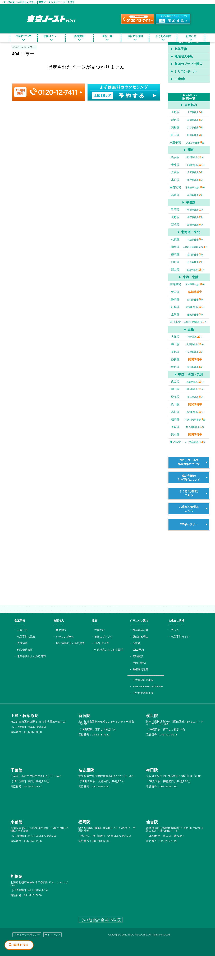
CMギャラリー (189, 524)
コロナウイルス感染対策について (189, 462)
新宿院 (84, 716)
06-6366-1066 (168, 786)
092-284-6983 (100, 841)
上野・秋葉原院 (25, 716)
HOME (15, 47)
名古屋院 (86, 770)
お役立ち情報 (135, 36)
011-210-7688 (33, 895)
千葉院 (16, 770)
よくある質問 (163, 36)
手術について (23, 36)
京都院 (16, 822)
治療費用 (79, 36)
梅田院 (152, 770)
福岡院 (84, 822)
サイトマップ (52, 934)
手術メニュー (51, 36)
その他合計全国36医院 (100, 920)
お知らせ (191, 36)
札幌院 (16, 876)
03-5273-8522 (100, 734)
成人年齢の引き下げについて (189, 477)
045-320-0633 (168, 734)
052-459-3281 (100, 786)
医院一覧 (107, 36)
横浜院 (152, 716)
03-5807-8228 (33, 732)
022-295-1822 (168, 841)
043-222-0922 (33, 786)
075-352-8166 (33, 841)
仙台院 (152, 822)
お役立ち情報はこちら (189, 508)
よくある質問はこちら (189, 493)
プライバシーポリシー (27, 934)
